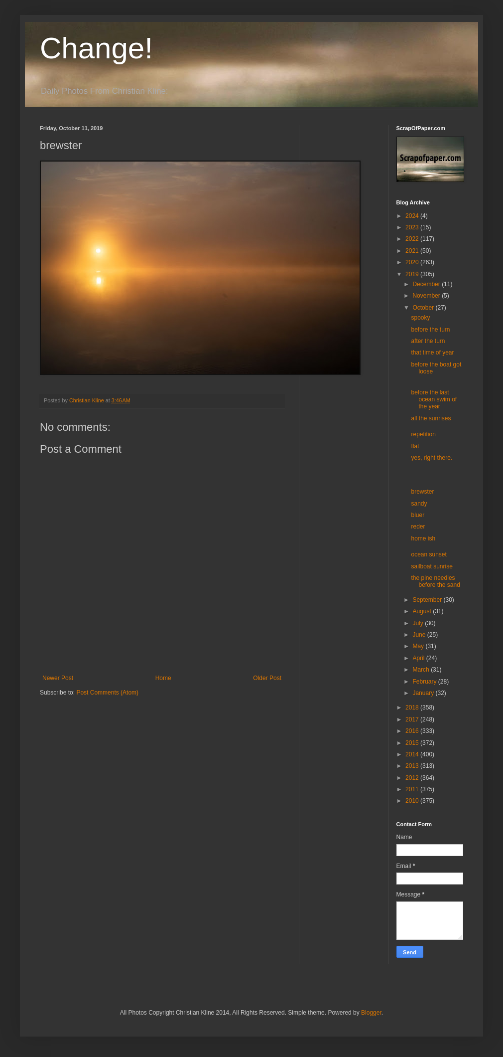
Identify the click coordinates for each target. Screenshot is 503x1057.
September (427, 599)
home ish (423, 538)
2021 (412, 250)
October (423, 307)
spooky (420, 317)
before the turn (430, 329)
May (418, 646)
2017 (412, 719)
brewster (422, 491)
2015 (412, 742)
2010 (412, 800)
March (421, 669)
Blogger (371, 1012)
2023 (412, 227)
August (422, 611)
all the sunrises (431, 418)
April (419, 658)
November (427, 295)
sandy (419, 503)
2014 (412, 754)
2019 (412, 274)
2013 (412, 765)
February (425, 681)
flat (415, 446)
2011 (412, 789)
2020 (412, 262)
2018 (412, 707)
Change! (96, 48)
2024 (412, 215)
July (418, 623)
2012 (412, 777)
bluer (417, 515)
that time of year (432, 352)
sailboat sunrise (431, 566)
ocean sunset (428, 554)
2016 (412, 730)
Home (163, 678)
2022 (412, 238)
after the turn (428, 341)
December (427, 284)
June (419, 634)
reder (418, 526)
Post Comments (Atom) (107, 692)
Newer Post (57, 678)
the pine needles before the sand (435, 581)
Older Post (267, 678)
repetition (423, 434)
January (423, 693)
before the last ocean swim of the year (434, 399)
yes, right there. (431, 457)
